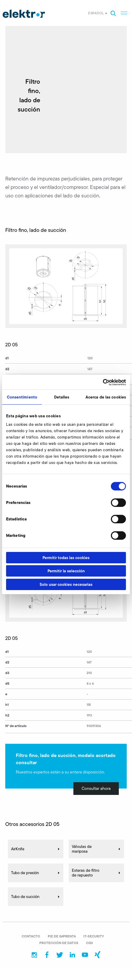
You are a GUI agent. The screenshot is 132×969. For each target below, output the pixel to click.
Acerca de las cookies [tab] (106, 397)
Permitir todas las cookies (66, 558)
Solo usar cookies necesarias (66, 584)
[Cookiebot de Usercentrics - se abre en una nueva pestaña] (103, 382)
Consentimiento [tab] (22, 397)
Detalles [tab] (61, 397)
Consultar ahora (96, 788)
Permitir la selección (66, 571)
